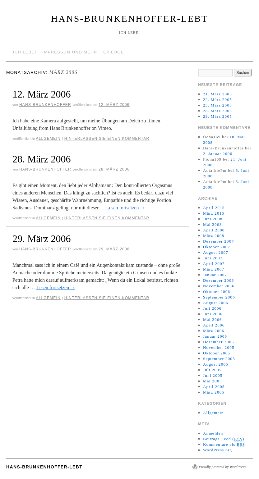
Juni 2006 (213, 314)
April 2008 (214, 230)
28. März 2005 (217, 110)
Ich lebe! (24, 52)
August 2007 (215, 252)
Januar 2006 (215, 336)
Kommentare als (224, 444)
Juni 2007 (213, 258)
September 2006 (219, 297)
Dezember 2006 (218, 280)
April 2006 (214, 325)
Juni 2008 (213, 219)
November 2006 (218, 286)
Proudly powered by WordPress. (223, 467)
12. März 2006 (41, 94)
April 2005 (214, 386)
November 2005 (218, 347)
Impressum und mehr (70, 52)
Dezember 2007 (218, 241)
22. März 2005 (217, 99)
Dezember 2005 (218, 342)
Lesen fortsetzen (125, 207)
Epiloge (113, 52)
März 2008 (213, 235)
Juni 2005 (213, 375)
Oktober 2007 (216, 246)
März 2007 (213, 269)
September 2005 (219, 358)
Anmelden (213, 433)
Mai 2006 (212, 319)
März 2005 (213, 392)
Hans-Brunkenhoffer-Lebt (129, 18)
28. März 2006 (41, 159)
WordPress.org (217, 450)
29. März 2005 (217, 116)
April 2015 (214, 207)
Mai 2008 (212, 224)
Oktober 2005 (216, 353)
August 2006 (215, 302)
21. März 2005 (217, 94)
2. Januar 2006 (217, 153)
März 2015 (213, 213)
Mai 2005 (212, 381)
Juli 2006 (212, 308)
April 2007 (214, 263)
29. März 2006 (41, 238)
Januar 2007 (215, 274)
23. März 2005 (217, 105)
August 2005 (215, 364)
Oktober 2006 (216, 291)
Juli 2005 (212, 369)
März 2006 (213, 330)
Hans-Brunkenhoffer (45, 105)
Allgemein (48, 138)
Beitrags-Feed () (223, 438)
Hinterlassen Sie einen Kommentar (107, 138)
